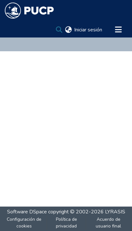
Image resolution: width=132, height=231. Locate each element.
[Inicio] (29, 11)
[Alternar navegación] (118, 30)
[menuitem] (68, 30)
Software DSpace (27, 211)
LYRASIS (115, 211)
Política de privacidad (66, 222)
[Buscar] (59, 30)
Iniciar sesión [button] (88, 29)
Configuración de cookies (24, 222)
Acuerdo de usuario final (108, 222)
